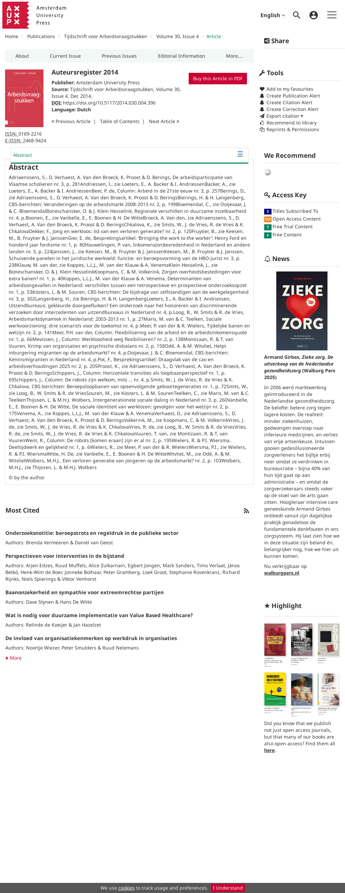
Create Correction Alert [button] (288, 109)
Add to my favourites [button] (286, 89)
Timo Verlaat (211, 565)
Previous (71, 121)
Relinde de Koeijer (46, 625)
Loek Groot (154, 572)
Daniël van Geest (94, 542)
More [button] (13, 658)
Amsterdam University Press (108, 82)
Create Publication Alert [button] (289, 95)
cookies (126, 888)
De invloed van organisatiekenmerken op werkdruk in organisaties (91, 638)
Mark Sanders (178, 565)
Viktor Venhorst (79, 579)
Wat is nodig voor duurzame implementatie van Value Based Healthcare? (99, 615)
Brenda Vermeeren (47, 542)
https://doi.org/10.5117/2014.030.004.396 (109, 102)
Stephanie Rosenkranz (194, 572)
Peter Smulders (79, 647)
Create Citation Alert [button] (285, 102)
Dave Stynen (40, 602)
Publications (41, 36)
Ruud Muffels (70, 565)
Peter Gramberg (121, 572)
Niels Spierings (39, 579)
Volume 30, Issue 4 (178, 36)
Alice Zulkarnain (107, 565)
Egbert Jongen (144, 565)
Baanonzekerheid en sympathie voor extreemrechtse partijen (84, 592)
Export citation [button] (281, 116)
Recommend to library (288, 122)
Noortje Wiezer (42, 647)
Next (164, 121)
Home (11, 36)
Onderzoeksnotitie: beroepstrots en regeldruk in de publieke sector (92, 532)
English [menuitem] (272, 15)
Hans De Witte (76, 602)
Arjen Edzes (39, 565)
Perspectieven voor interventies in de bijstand (64, 555)
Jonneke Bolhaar (83, 572)
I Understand (228, 888)
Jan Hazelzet (87, 625)
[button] (22, 56)
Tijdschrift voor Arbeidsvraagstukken (105, 36)
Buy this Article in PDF (218, 78)
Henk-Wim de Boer (41, 572)
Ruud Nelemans (120, 647)
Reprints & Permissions (289, 129)
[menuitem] (296, 15)
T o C (119, 121)
